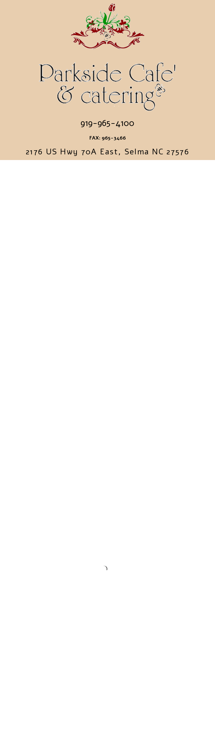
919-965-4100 (107, 123)
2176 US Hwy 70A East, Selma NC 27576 (107, 151)
